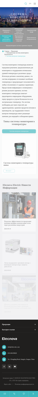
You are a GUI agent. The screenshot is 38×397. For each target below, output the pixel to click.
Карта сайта (7, 384)
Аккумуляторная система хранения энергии (19, 45)
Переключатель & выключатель (31, 38)
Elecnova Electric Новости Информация (17, 186)
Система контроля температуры (15, 56)
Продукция (14, 51)
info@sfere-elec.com (14, 347)
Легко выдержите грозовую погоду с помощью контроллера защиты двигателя (17, 265)
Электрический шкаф (31, 31)
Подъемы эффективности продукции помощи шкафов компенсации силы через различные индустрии (17, 223)
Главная (6, 51)
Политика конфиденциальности (24, 384)
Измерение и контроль (6, 31)
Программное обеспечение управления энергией (19, 38)
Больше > (9, 171)
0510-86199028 (12, 353)
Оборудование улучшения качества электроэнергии (19, 31)
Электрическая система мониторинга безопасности (6, 38)
